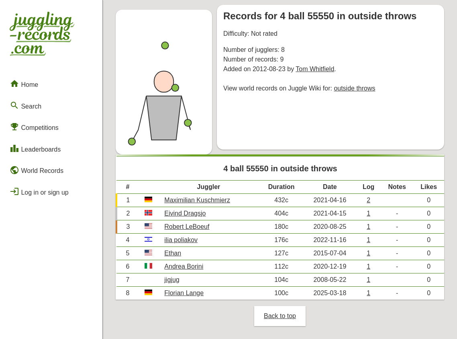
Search (25, 105)
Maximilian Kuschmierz (197, 200)
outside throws (354, 88)
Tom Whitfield (315, 69)
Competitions (34, 126)
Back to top (280, 315)
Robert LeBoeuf (186, 226)
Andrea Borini (183, 266)
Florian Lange (184, 293)
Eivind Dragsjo (185, 213)
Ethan (172, 253)
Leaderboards (35, 148)
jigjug (171, 279)
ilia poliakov (181, 239)
